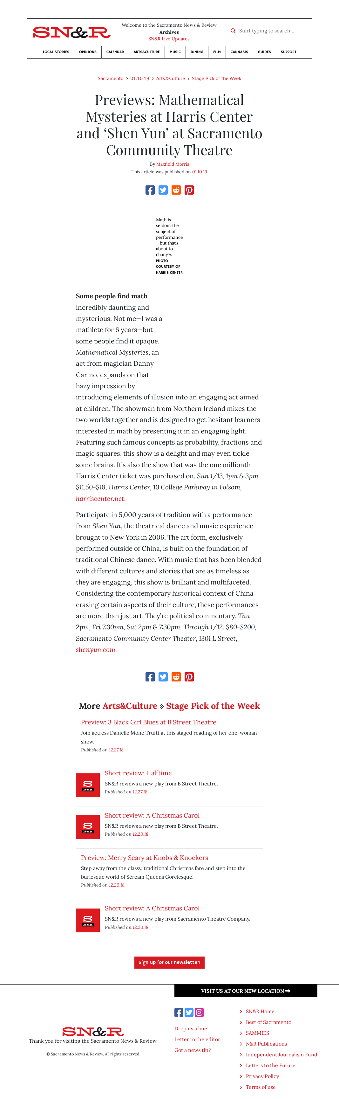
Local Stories (56, 52)
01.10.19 (140, 78)
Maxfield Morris (172, 164)
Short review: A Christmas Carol (152, 815)
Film (217, 52)
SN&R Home (260, 1011)
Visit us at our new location (245, 991)
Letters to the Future (270, 1065)
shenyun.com (95, 649)
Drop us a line (190, 1028)
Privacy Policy (262, 1076)
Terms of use (261, 1087)
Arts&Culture (147, 52)
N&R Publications (266, 1043)
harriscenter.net (100, 498)
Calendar (115, 52)
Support (288, 52)
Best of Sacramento (268, 1022)
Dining (197, 52)
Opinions (88, 52)
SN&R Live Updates (169, 39)
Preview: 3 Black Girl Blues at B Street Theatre (148, 722)
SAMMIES (257, 1033)
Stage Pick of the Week (216, 78)
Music (175, 52)
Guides (264, 52)
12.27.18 (116, 750)
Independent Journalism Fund (281, 1054)
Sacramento (111, 78)
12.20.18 (140, 834)
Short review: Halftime (138, 773)
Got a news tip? (192, 1050)
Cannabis (239, 52)
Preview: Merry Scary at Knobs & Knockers (144, 857)
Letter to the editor (197, 1039)
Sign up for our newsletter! (169, 962)
